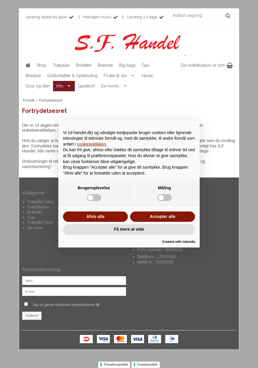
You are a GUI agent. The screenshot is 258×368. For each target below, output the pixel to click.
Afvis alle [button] (95, 216)
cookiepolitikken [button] (91, 144)
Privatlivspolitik (116, 364)
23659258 (166, 256)
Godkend (32, 315)
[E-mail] (74, 291)
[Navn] (74, 280)
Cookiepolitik (147, 364)
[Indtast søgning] (201, 15)
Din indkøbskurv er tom (207, 65)
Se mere (35, 227)
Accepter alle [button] (162, 216)
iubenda (189, 241)
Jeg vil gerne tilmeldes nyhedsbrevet (79, 303)
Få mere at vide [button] (129, 229)
